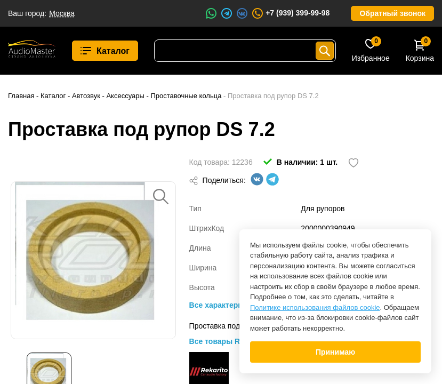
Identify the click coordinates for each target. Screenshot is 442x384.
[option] (93, 260)
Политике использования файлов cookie (315, 307)
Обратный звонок (392, 13)
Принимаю (335, 352)
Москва (62, 13)
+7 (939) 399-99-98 (290, 13)
